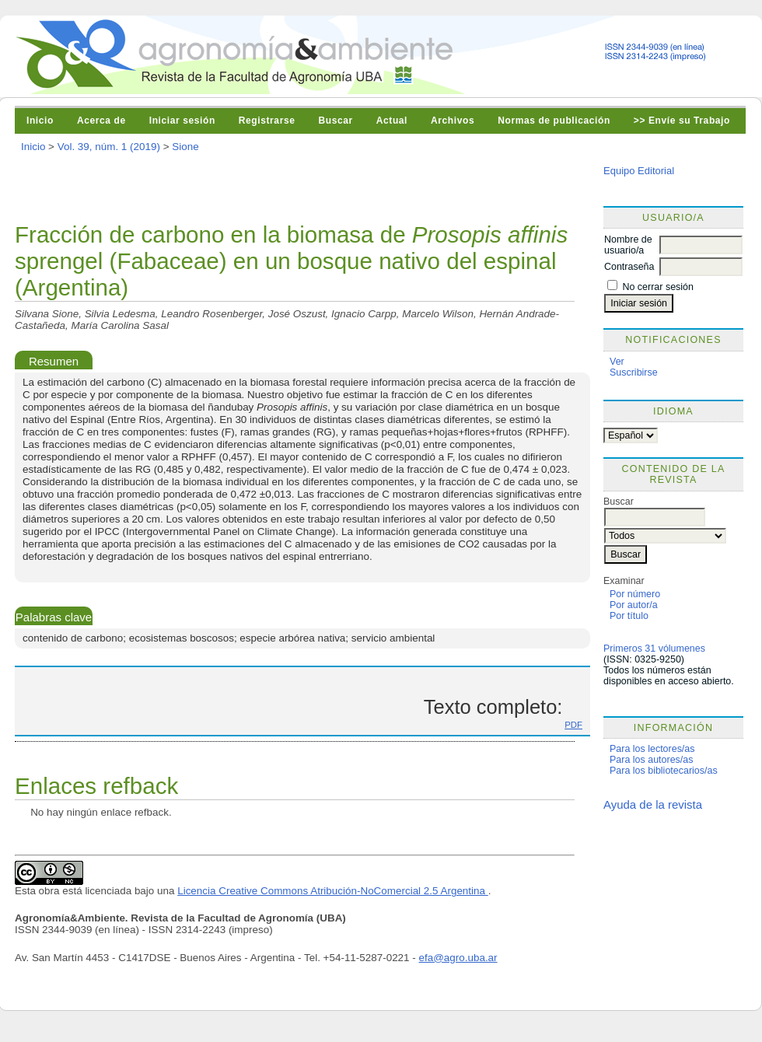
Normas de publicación (554, 120)
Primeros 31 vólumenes (654, 648)
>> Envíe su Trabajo (682, 120)
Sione (185, 146)
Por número (635, 594)
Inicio (40, 120)
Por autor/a (634, 605)
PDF (573, 724)
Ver (617, 361)
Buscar (335, 120)
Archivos (452, 120)
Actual (391, 120)
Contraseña (629, 266)
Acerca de (101, 120)
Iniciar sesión (182, 120)
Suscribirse (634, 372)
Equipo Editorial (638, 171)
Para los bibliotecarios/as (664, 770)
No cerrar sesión (657, 286)
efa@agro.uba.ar (458, 957)
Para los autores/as (651, 759)
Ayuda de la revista (652, 804)
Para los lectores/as (652, 748)
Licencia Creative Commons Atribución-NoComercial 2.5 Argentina (332, 891)
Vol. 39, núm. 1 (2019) (109, 146)
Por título (629, 615)
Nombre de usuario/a (628, 245)
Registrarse (267, 120)
